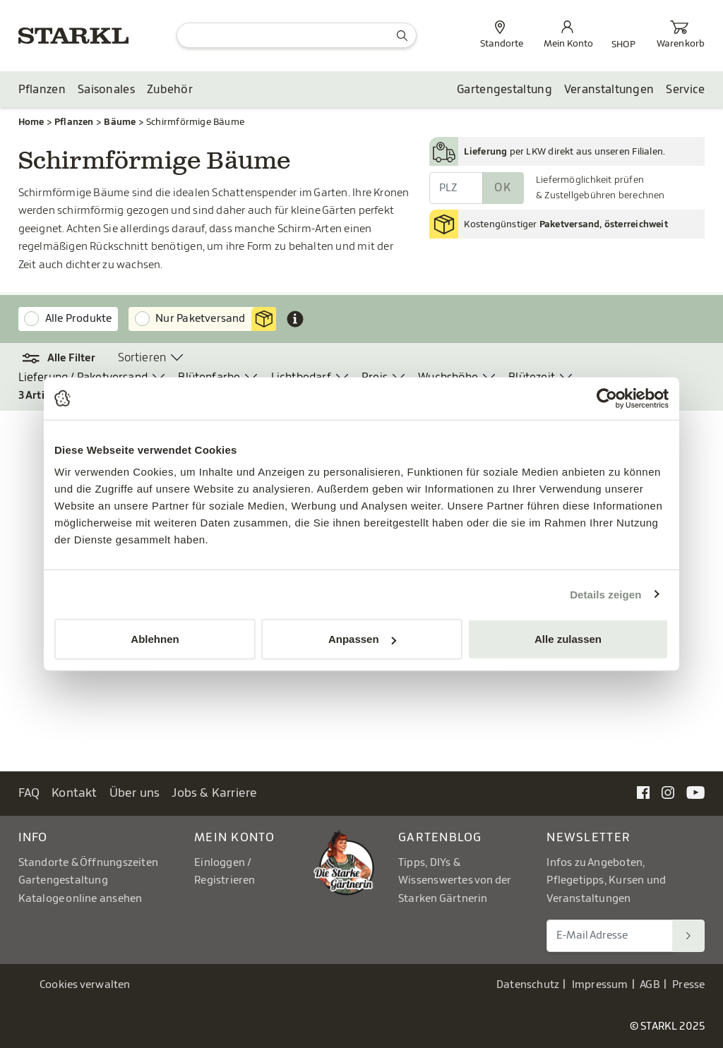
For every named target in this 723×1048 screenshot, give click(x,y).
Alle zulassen (568, 639)
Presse (688, 985)
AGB (650, 985)
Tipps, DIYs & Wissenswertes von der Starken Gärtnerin (454, 881)
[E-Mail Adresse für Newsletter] (609, 936)
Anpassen (362, 639)
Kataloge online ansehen (80, 899)
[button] (59, 358)
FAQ (29, 793)
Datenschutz (527, 985)
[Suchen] (688, 936)
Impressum (600, 985)
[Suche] (297, 35)
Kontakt (74, 793)
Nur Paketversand (215, 318)
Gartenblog (440, 837)
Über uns (134, 793)
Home (31, 121)
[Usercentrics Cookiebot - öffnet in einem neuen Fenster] (607, 398)
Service (685, 89)
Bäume (120, 121)
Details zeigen (605, 594)
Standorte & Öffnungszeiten (88, 863)
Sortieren (142, 357)
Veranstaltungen (609, 89)
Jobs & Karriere (214, 793)
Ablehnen (155, 639)
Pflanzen (42, 89)
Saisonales (106, 89)
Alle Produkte (78, 319)
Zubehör (170, 89)
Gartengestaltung (504, 89)
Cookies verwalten (85, 985)
